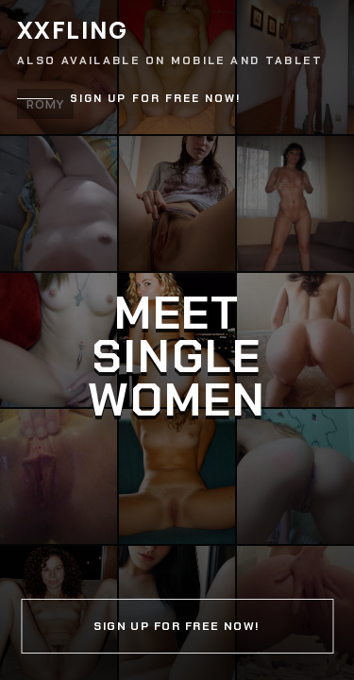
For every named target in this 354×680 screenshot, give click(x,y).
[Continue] (177, 340)
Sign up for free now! (156, 99)
